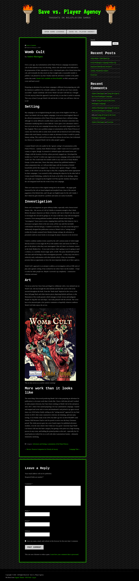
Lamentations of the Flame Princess (57, 444)
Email (27, 521)
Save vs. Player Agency (69, 11)
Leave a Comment (31, 45)
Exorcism (94, 75)
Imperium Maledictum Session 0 (101, 66)
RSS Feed (28, 577)
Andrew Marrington (35, 57)
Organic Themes (19, 577)
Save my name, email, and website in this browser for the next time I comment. (52, 541)
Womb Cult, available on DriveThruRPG (49, 78)
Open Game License (54, 32)
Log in (34, 577)
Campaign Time (74, 449)
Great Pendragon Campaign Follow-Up (103, 62)
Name (27, 511)
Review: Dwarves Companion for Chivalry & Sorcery (42, 449)
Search (93, 40)
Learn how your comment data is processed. (64, 554)
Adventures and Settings (40, 444)
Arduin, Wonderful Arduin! (99, 71)
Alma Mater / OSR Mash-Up (100, 58)
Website (27, 531)
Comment (28, 484)
